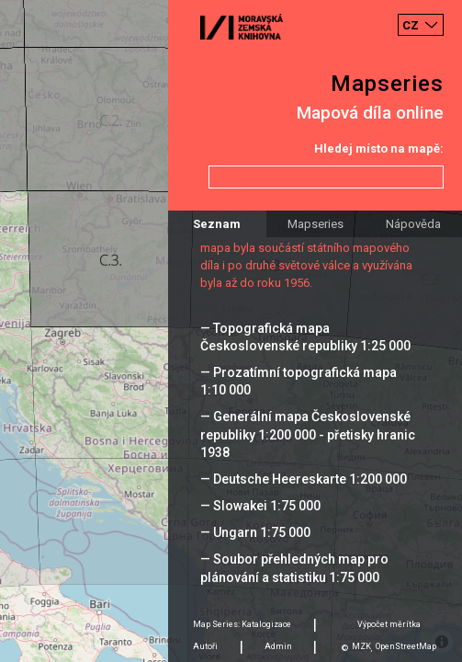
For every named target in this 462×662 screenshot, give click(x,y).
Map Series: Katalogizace (242, 624)
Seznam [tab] (217, 224)
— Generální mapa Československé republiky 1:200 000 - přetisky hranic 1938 (307, 434)
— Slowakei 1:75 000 (260, 505)
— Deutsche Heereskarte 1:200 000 (303, 479)
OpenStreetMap (406, 646)
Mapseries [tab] (315, 224)
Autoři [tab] (205, 646)
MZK (361, 646)
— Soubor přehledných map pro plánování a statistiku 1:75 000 (294, 568)
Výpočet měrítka (389, 624)
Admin (278, 646)
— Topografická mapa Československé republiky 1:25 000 (305, 337)
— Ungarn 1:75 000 (255, 532)
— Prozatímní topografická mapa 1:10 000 (298, 381)
